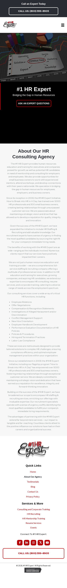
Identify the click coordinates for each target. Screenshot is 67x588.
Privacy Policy (33, 496)
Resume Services (33, 523)
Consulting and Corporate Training (33, 509)
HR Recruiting (33, 514)
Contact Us (32, 491)
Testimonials (33, 481)
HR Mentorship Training (33, 518)
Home (33, 471)
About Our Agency (33, 476)
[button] (33, 11)
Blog (33, 486)
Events (33, 527)
